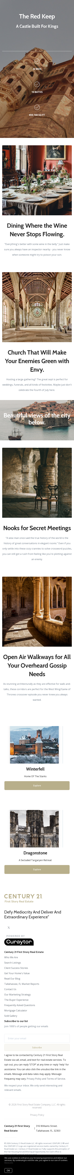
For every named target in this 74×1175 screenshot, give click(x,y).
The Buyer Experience (16, 999)
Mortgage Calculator (15, 1010)
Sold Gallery (10, 1015)
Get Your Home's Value (17, 973)
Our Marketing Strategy (17, 994)
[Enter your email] (38, 1038)
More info (8, 1162)
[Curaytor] (19, 944)
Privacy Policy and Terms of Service (46, 1078)
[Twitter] (9, 927)
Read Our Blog (12, 978)
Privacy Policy (37, 1115)
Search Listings (12, 962)
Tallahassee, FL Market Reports (21, 984)
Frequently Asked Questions (19, 1005)
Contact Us (10, 989)
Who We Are (11, 957)
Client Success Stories (16, 968)
